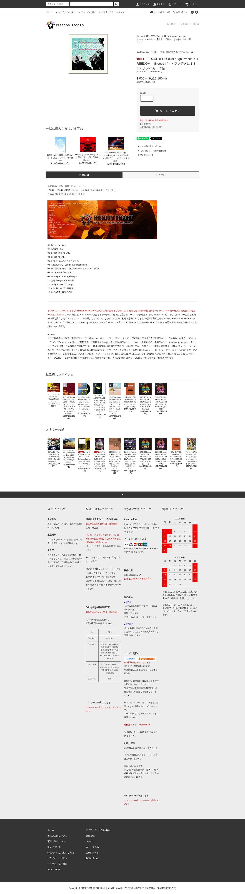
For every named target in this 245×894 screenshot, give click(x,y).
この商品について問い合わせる (152, 151)
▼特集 (149, 39)
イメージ (161, 175)
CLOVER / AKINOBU (61, 292)
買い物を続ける (145, 155)
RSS (50, 869)
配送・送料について (57, 841)
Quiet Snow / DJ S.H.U (62, 272)
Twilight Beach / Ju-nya (62, 284)
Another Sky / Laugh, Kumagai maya (69, 264)
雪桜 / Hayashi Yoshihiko (63, 280)
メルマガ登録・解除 (160, 12)
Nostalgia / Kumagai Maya (64, 276)
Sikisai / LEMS (58, 257)
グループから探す (86, 12)
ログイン (174, 4)
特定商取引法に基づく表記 (151, 127)
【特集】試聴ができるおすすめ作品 (173, 39)
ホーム (49, 12)
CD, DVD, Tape (153, 36)
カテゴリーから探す (64, 12)
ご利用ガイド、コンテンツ (111, 12)
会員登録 (159, 4)
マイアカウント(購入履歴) (98, 830)
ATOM (57, 869)
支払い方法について (57, 835)
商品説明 (84, 175)
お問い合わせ (179, 12)
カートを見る (92, 847)
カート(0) (191, 4)
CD (140, 42)
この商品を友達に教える (149, 146)
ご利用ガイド (92, 852)
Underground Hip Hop (174, 36)
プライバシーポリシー (58, 858)
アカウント (143, 4)
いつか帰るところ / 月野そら (65, 261)
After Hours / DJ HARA (62, 288)
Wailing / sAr (57, 249)
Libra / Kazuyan (58, 245)
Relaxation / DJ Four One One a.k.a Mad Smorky (75, 268)
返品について (145, 124)
